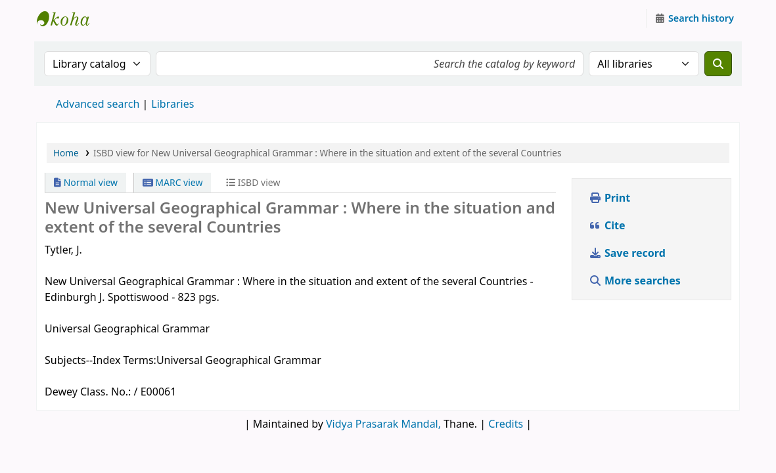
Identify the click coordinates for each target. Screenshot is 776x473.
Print (609, 198)
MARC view (173, 182)
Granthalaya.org (70, 18)
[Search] (718, 63)
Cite (607, 225)
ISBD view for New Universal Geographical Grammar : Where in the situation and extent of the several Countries (327, 152)
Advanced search (97, 104)
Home (66, 152)
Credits (505, 424)
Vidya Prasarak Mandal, (383, 424)
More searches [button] (636, 280)
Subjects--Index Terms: (100, 360)
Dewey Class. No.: (88, 391)
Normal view (86, 182)
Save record (628, 253)
